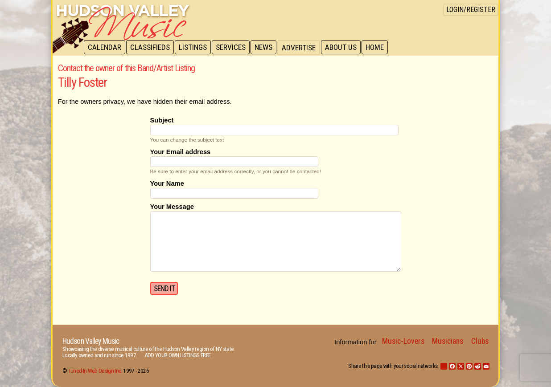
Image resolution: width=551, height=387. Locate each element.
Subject (162, 120)
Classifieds (151, 47)
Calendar (105, 47)
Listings (195, 47)
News (267, 47)
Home (380, 47)
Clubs (480, 341)
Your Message (172, 206)
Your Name (167, 183)
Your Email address (180, 151)
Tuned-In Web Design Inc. (95, 370)
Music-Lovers (403, 341)
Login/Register (470, 9)
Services (234, 47)
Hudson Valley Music (90, 341)
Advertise (303, 47)
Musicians (447, 341)
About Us (346, 47)
